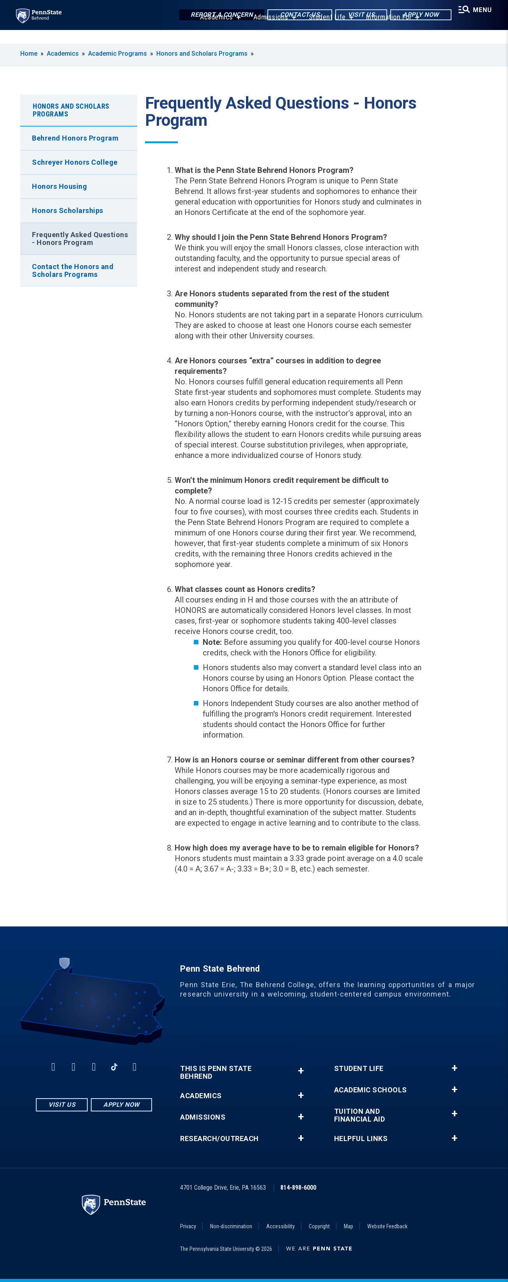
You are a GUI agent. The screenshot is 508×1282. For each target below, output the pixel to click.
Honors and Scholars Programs (202, 53)
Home (28, 53)
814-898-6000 (298, 1187)
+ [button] (301, 1070)
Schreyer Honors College (75, 162)
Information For (386, 31)
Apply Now (416, 15)
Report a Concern (217, 15)
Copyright (319, 1226)
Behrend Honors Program (75, 138)
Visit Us (356, 15)
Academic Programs (117, 53)
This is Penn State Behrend (215, 1072)
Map (348, 1226)
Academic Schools (370, 1090)
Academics (213, 31)
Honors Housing (59, 186)
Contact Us (295, 15)
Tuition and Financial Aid (359, 1115)
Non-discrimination (231, 1226)
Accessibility (280, 1226)
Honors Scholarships (67, 210)
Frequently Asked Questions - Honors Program (80, 239)
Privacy (188, 1226)
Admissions (268, 31)
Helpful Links (361, 1139)
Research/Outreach (219, 1139)
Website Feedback (387, 1226)
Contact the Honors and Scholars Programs (72, 270)
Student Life (324, 31)
